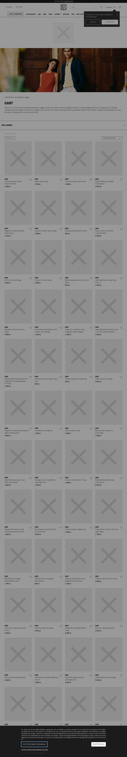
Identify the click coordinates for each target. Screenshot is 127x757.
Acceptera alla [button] (98, 744)
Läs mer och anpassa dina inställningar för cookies (34, 749)
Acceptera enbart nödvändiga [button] (34, 744)
